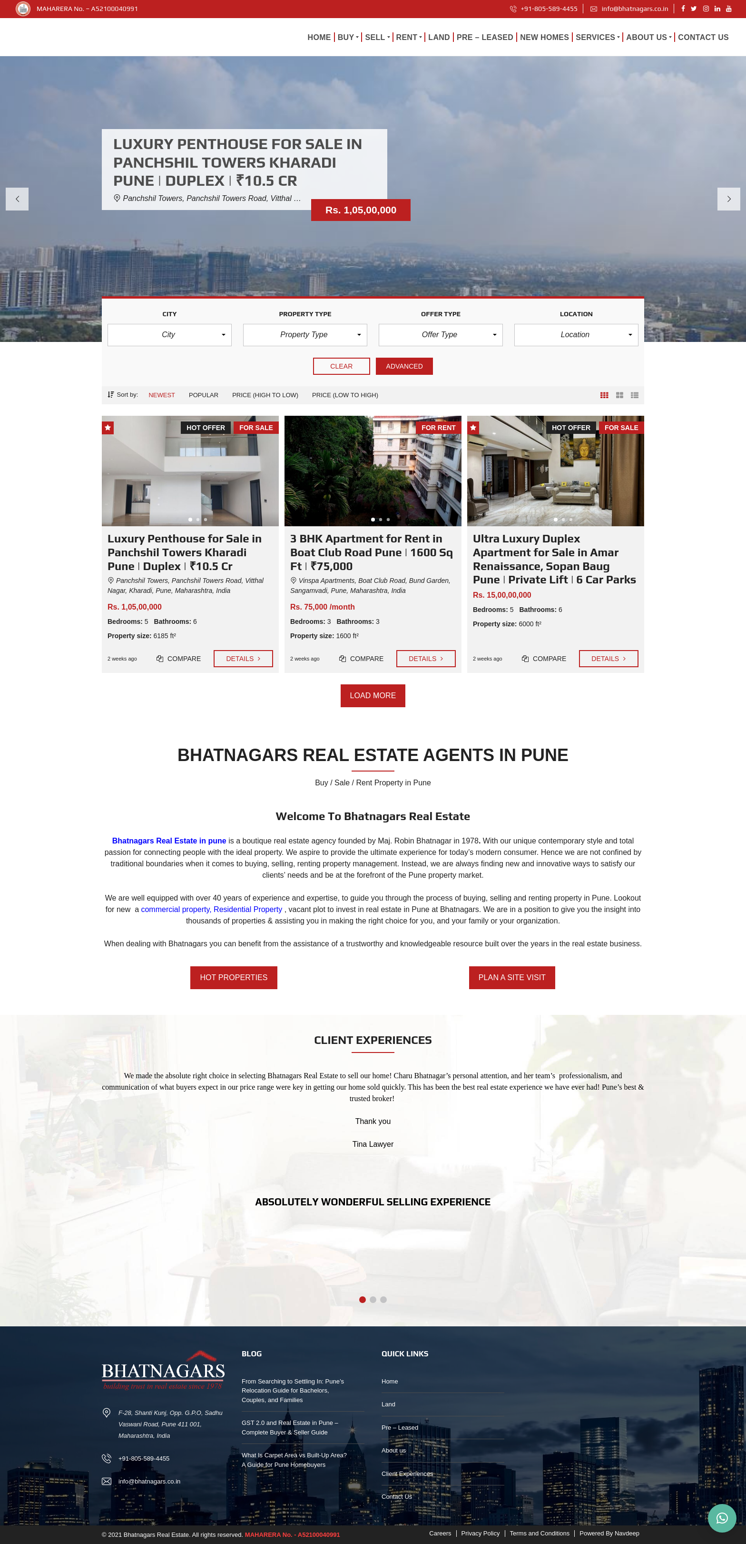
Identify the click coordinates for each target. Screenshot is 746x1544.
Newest (161, 395)
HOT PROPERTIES (233, 977)
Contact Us (397, 1496)
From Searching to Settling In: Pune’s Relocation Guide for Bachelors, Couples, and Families (293, 1391)
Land (388, 1404)
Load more (373, 695)
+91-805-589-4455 (544, 8)
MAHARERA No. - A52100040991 (292, 1534)
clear (341, 366)
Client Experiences (407, 1473)
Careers (440, 1533)
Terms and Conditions (540, 1533)
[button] (170, 335)
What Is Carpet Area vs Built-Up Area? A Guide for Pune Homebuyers (294, 1460)
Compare (179, 658)
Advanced (404, 366)
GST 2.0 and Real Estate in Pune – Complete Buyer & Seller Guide (290, 1427)
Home (390, 1381)
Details (243, 658)
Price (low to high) (345, 395)
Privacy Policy (480, 1533)
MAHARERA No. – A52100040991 (87, 8)
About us (394, 1450)
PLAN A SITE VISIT (512, 977)
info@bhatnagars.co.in (629, 8)
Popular (203, 395)
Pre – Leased (400, 1427)
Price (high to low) (265, 395)
